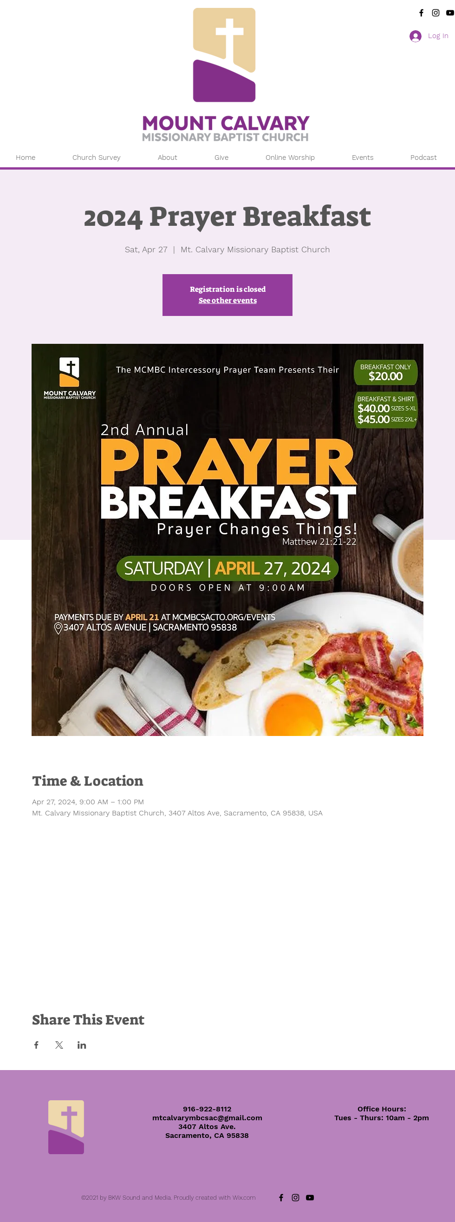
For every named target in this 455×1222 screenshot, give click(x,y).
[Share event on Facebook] (36, 1045)
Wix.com (244, 1197)
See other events (228, 300)
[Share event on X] (59, 1045)
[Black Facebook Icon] (421, 13)
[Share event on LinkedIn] (82, 1045)
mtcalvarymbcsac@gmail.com (207, 1117)
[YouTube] (450, 13)
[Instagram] (436, 13)
